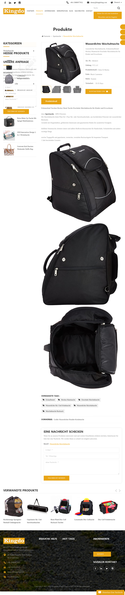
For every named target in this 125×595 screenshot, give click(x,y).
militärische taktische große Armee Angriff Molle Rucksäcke (24, 140)
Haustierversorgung (11, 89)
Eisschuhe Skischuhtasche (90, 400)
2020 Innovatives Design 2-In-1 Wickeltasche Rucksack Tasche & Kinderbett (26, 183)
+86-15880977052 (76, 2)
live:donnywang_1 (14, 577)
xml (40, 579)
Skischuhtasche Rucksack (54, 411)
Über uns (42, 549)
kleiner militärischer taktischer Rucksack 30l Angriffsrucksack (25, 154)
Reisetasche (8, 73)
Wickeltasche (8, 51)
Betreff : (57, 444)
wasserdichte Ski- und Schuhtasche (58, 405)
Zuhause (42, 545)
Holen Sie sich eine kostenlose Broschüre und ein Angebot (107, 15)
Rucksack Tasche (10, 56)
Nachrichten (79, 11)
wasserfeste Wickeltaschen (71, 571)
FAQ (40, 562)
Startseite (30, 11)
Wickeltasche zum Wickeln (71, 549)
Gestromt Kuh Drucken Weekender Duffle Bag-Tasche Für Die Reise (25, 197)
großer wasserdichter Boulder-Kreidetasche (69, 419)
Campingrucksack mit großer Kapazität (74, 545)
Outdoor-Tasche (9, 62)
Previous (116, 490)
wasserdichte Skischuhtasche (87, 405)
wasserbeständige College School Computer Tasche (74, 553)
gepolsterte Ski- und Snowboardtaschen (58, 521)
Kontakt (89, 11)
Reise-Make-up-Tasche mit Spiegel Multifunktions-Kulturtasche (26, 169)
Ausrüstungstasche (10, 84)
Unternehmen (50, 11)
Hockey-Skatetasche (68, 400)
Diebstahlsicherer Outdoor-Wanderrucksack (74, 575)
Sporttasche (57, 36)
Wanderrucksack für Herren (72, 566)
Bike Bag (7, 95)
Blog (71, 11)
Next (119, 490)
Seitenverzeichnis (45, 571)
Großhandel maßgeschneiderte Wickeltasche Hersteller (25, 126)
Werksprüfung (62, 11)
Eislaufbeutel (50, 400)
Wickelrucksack (67, 562)
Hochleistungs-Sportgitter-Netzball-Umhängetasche (36, 521)
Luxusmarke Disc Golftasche (108, 520)
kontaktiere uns (98, 91)
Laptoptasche (8, 67)
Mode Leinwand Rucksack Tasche (26, 112)
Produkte (39, 11)
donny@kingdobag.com (99, 2)
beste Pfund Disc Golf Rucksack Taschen (82, 521)
